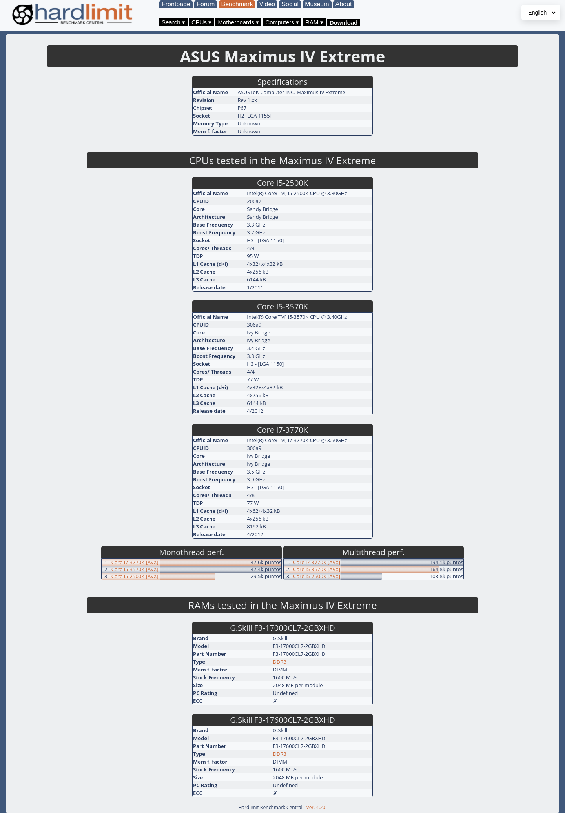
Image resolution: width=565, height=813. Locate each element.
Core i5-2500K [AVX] (135, 576)
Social (290, 4)
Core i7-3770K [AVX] (135, 562)
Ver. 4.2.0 (316, 807)
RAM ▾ (314, 22)
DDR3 (279, 661)
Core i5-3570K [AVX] (135, 569)
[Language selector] (541, 12)
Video (267, 4)
